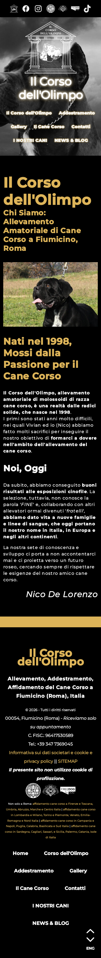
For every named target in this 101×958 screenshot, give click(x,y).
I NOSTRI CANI (30, 140)
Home (20, 853)
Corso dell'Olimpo (66, 853)
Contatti (80, 126)
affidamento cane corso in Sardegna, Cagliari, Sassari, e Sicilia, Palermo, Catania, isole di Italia (50, 832)
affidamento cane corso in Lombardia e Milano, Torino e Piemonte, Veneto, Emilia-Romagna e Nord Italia (51, 815)
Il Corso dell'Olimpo (29, 112)
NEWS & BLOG (71, 140)
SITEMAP (67, 761)
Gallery (19, 126)
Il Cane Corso (49, 126)
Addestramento (77, 112)
